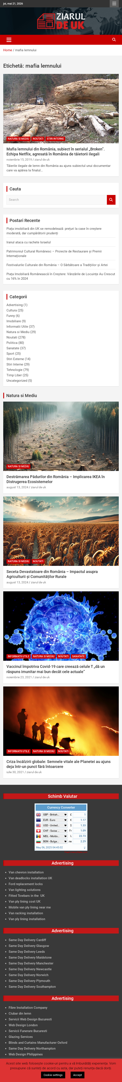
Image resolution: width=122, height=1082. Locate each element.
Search (111, 200)
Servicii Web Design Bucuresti (30, 1019)
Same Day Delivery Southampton (32, 987)
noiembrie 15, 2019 (19, 159)
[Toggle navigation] (9, 40)
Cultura (11, 310)
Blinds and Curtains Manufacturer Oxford (38, 1043)
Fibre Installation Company (28, 1008)
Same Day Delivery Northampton (32, 1048)
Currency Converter (61, 807)
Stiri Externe (15, 359)
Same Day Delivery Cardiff (27, 940)
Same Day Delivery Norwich (28, 975)
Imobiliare (13, 321)
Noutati (38, 138)
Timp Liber (14, 375)
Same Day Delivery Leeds (27, 952)
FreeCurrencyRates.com (76, 852)
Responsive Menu (114, 3)
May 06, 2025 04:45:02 (49, 847)
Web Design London (23, 1025)
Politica (11, 343)
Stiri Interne (55, 138)
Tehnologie (14, 370)
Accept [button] (77, 1075)
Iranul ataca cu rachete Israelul (28, 242)
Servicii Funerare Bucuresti (28, 1031)
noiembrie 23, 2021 (19, 677)
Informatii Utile (17, 327)
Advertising (14, 305)
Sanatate (12, 348)
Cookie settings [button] (53, 1075)
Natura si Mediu (18, 138)
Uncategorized (16, 381)
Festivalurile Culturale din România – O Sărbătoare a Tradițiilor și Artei (57, 265)
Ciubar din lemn (20, 1013)
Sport (10, 354)
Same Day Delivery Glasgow (29, 946)
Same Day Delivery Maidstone (30, 957)
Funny (10, 316)
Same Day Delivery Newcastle (30, 969)
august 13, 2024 (17, 487)
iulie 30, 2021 (15, 772)
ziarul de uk (42, 159)
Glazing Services (21, 1037)
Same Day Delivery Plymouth (29, 981)
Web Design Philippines (26, 1054)
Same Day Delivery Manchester (31, 963)
